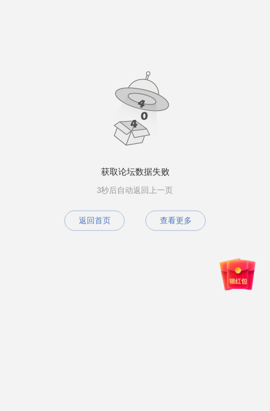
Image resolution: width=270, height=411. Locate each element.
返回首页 (95, 220)
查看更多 (176, 220)
